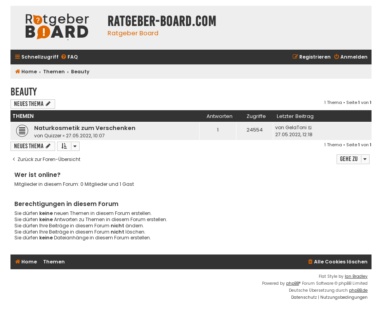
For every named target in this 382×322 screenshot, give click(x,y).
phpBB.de (358, 290)
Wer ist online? (37, 175)
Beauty (23, 92)
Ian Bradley (356, 276)
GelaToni (296, 127)
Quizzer (52, 135)
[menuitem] (69, 57)
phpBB (292, 283)
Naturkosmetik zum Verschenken (84, 128)
